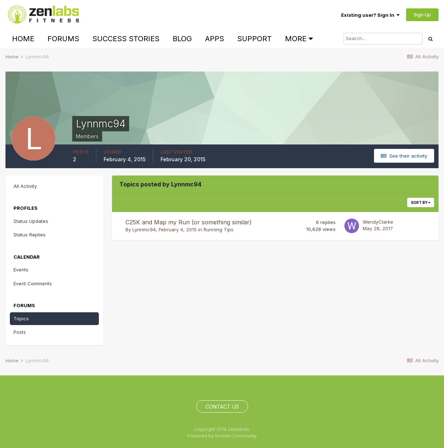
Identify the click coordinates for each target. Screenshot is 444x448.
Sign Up (422, 15)
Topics (21, 318)
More (299, 38)
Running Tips (218, 229)
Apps (214, 38)
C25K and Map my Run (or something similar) (189, 222)
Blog (182, 38)
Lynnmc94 (144, 229)
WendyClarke (378, 222)
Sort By (421, 202)
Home (23, 38)
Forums (63, 38)
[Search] (383, 39)
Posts (19, 332)
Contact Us (222, 406)
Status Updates (30, 221)
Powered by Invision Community (222, 436)
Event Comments (32, 283)
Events (20, 270)
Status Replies (29, 234)
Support (254, 38)
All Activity (25, 186)
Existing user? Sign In (370, 15)
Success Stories (125, 38)
